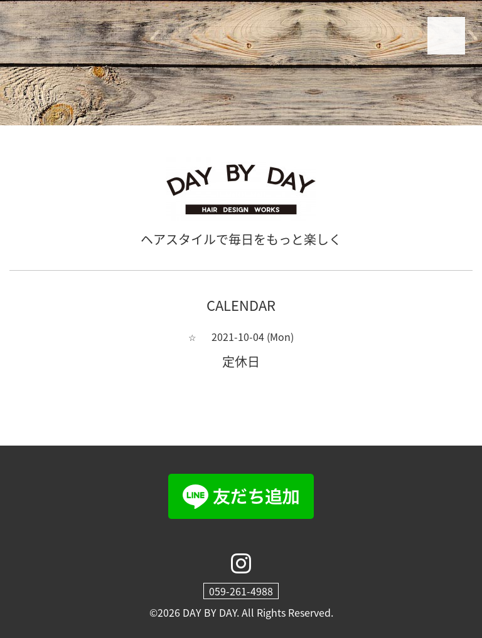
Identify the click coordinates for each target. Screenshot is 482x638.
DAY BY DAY (210, 612)
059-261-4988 (241, 591)
